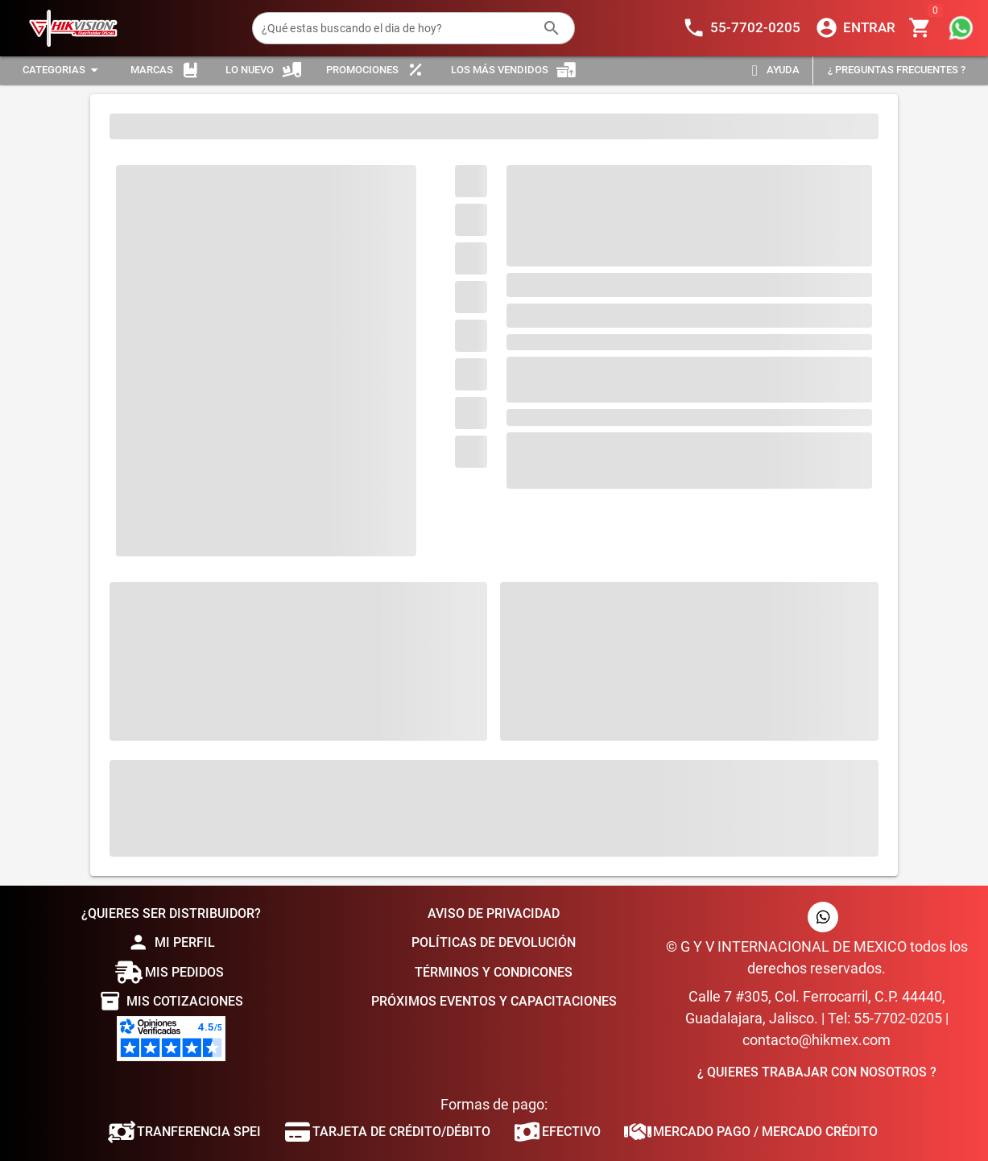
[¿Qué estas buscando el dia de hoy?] (397, 28)
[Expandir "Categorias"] (63, 70)
